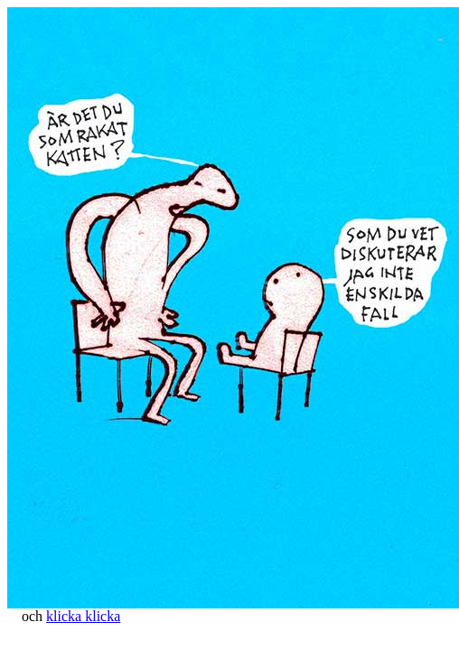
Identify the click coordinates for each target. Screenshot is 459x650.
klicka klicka (83, 616)
